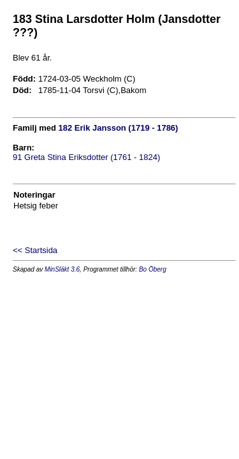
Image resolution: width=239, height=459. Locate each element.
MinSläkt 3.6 (62, 269)
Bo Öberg (152, 269)
